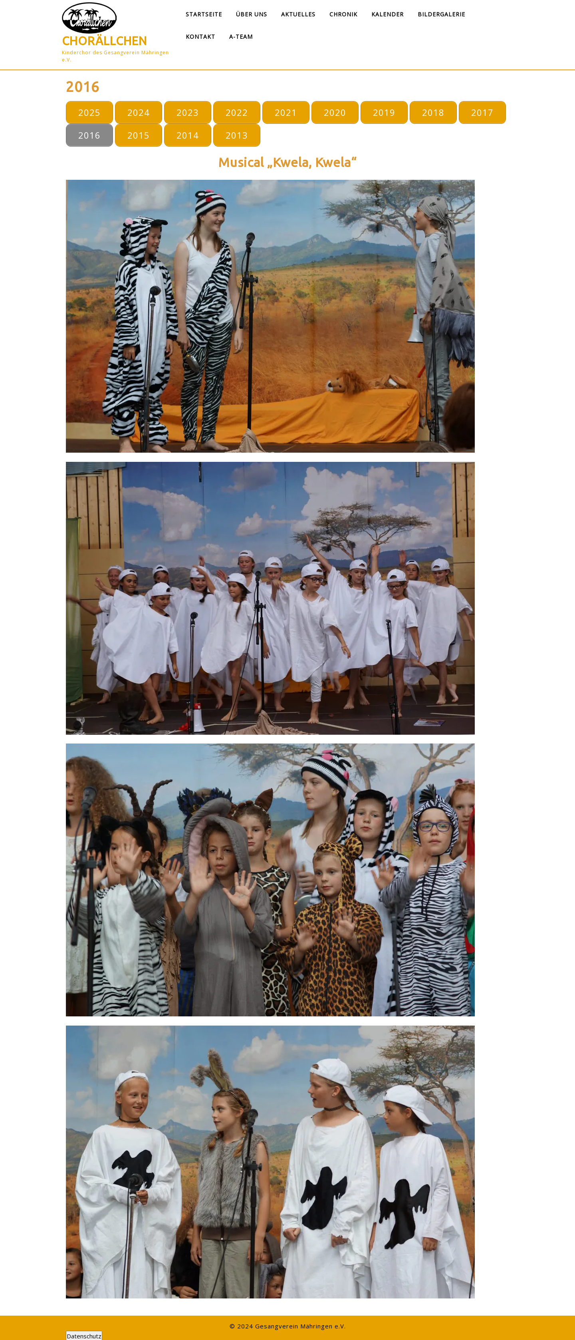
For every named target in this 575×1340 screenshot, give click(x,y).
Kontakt (200, 36)
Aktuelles (298, 14)
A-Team (241, 36)
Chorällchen (104, 40)
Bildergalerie (441, 14)
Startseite (204, 14)
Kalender (387, 14)
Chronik (343, 14)
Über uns (251, 14)
